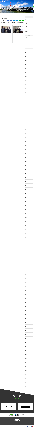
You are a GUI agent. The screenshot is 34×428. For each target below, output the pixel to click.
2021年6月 (26, 120)
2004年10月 (26, 382)
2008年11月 (26, 318)
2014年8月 (26, 226)
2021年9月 (26, 117)
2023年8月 (26, 92)
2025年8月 (26, 60)
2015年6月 (26, 213)
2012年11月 (26, 254)
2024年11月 (26, 72)
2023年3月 (26, 97)
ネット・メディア (27, 30)
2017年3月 (26, 185)
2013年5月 (26, 246)
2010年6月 (26, 293)
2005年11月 (26, 366)
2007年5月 (26, 342)
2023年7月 (26, 93)
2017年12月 (26, 173)
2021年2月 (26, 125)
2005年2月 (26, 378)
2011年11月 (26, 270)
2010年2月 (26, 298)
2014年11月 (26, 222)
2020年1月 (26, 140)
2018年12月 (26, 157)
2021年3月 (26, 124)
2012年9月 (26, 257)
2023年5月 (26, 96)
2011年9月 (26, 273)
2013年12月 (26, 237)
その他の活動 (5, 18)
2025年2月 (26, 68)
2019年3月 (26, 153)
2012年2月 (26, 266)
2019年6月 (26, 149)
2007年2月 (26, 346)
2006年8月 (26, 354)
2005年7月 (26, 371)
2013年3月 (26, 249)
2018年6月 (26, 165)
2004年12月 (26, 379)
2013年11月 (26, 238)
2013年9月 (26, 241)
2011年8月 (26, 274)
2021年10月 (26, 116)
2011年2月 (26, 282)
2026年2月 (26, 52)
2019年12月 (26, 141)
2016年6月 (26, 197)
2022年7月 (26, 108)
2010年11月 (26, 286)
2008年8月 (26, 322)
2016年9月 (26, 193)
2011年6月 (26, 277)
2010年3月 (26, 297)
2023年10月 (26, 89)
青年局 (25, 27)
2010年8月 (26, 290)
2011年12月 (26, 269)
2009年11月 (26, 302)
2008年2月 (26, 330)
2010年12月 (26, 285)
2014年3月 (26, 233)
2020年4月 (26, 136)
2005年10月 (26, 367)
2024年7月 (26, 77)
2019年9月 (26, 145)
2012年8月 (26, 258)
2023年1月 (26, 100)
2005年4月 (26, 375)
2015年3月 (26, 217)
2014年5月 (26, 230)
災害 (25, 22)
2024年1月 (26, 85)
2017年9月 (26, 177)
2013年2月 (26, 250)
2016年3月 (26, 201)
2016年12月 (26, 189)
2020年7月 (26, 133)
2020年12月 (26, 128)
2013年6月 (26, 245)
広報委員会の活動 (27, 26)
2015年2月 (26, 218)
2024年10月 (26, 73)
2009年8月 (26, 306)
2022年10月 (26, 104)
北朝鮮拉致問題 (26, 31)
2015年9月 (26, 209)
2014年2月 (26, 234)
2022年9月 (26, 105)
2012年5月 (26, 262)
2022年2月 (26, 112)
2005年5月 (26, 374)
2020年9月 (26, 132)
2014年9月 (26, 225)
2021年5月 (26, 121)
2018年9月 (26, 161)
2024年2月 (26, 84)
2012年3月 (26, 265)
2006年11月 (26, 350)
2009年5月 (26, 310)
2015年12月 (26, 205)
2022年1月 (26, 113)
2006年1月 (26, 363)
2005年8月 (26, 370)
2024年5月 (26, 80)
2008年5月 (26, 326)
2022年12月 (26, 101)
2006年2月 (26, 362)
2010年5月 (26, 294)
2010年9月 (26, 289)
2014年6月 (26, 229)
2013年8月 (26, 242)
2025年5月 (26, 64)
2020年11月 (26, 129)
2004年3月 (26, 386)
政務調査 (26, 23)
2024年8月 (26, 76)
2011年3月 (26, 281)
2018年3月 (26, 169)
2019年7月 (26, 148)
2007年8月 (26, 338)
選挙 (25, 18)
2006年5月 (26, 358)
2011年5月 (26, 278)
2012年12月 (26, 253)
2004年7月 (26, 383)
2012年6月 (26, 261)
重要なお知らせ (26, 19)
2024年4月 (26, 81)
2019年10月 (26, 144)
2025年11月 (26, 56)
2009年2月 (26, 314)
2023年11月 (26, 88)
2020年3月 (26, 137)
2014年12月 (26, 221)
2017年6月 (26, 181)
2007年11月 (26, 334)
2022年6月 (26, 109)
